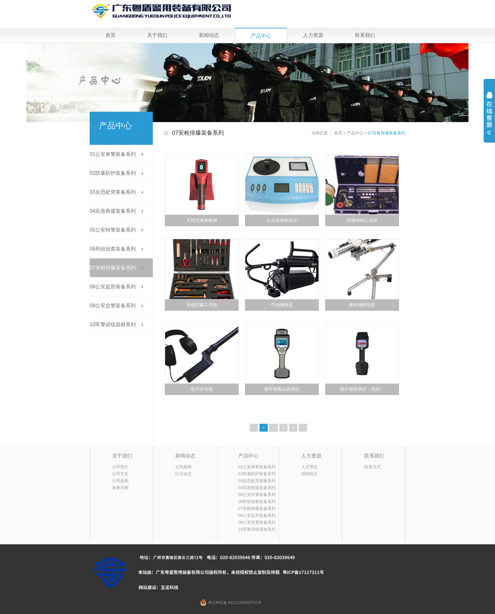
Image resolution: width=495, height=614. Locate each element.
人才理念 (309, 466)
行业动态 (183, 473)
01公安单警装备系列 (113, 154)
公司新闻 (183, 466)
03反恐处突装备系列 (113, 192)
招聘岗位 (309, 473)
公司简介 (120, 466)
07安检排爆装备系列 (386, 133)
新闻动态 (209, 35)
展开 (489, 117)
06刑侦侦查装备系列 (113, 248)
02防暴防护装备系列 (113, 173)
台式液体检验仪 (281, 220)
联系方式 (372, 466)
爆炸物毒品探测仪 (282, 389)
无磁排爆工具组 (201, 305)
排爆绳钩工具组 (362, 220)
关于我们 (157, 35)
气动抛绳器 (282, 305)
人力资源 (313, 35)
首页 (110, 35)
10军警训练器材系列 (113, 324)
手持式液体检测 (201, 220)
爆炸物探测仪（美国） (362, 389)
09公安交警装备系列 (113, 305)
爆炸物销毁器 (362, 305)
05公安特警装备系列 (113, 230)
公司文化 (120, 473)
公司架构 (120, 480)
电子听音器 (202, 389)
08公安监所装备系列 (113, 286)
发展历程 (120, 487)
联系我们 (365, 35)
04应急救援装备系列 (113, 211)
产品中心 (261, 35)
